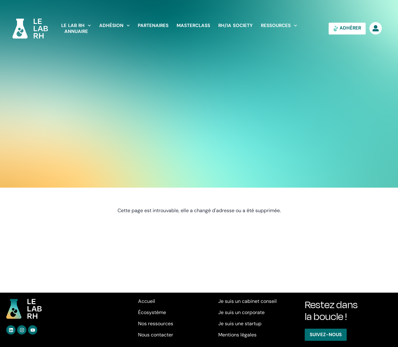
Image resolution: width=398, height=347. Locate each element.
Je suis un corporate (241, 312)
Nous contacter (155, 334)
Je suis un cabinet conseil (247, 301)
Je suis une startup (239, 323)
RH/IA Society (235, 26)
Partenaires (153, 26)
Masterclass (193, 26)
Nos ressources (155, 323)
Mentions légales (237, 334)
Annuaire (76, 31)
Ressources (279, 26)
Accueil (146, 301)
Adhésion (114, 26)
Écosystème (152, 312)
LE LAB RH (76, 26)
